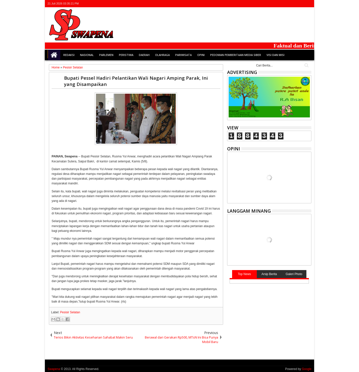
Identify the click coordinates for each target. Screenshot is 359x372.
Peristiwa (126, 55)
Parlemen (106, 55)
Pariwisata (183, 55)
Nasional (87, 55)
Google (306, 369)
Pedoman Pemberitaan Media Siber (235, 55)
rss (301, 3)
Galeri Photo (294, 274)
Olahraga (162, 55)
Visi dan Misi (275, 55)
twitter (282, 3)
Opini (201, 55)
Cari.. (306, 65)
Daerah (144, 55)
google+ (295, 3)
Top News (244, 274)
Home (54, 55)
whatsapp (308, 3)
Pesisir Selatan (70, 312)
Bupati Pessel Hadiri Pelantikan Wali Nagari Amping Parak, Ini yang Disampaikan (136, 81)
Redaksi (69, 55)
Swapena (54, 369)
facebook (288, 3)
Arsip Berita (269, 274)
